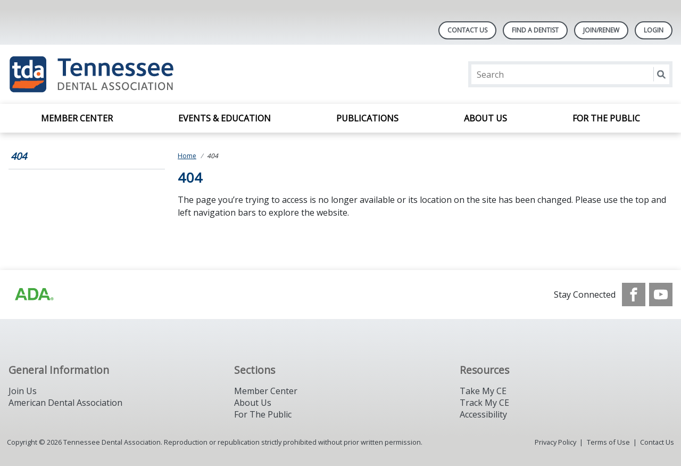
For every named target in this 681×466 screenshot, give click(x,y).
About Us (485, 118)
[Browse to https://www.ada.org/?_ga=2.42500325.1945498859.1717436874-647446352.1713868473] (34, 294)
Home (187, 155)
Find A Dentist (535, 30)
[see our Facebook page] (633, 294)
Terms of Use (608, 442)
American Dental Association (65, 402)
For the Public (606, 118)
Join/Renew (601, 30)
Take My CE (483, 391)
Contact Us (467, 30)
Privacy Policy (555, 442)
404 (19, 156)
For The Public (263, 414)
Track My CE (484, 402)
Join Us (23, 391)
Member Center (77, 118)
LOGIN (653, 30)
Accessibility (483, 414)
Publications (367, 118)
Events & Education (224, 118)
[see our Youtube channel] (660, 294)
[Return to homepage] (146, 74)
